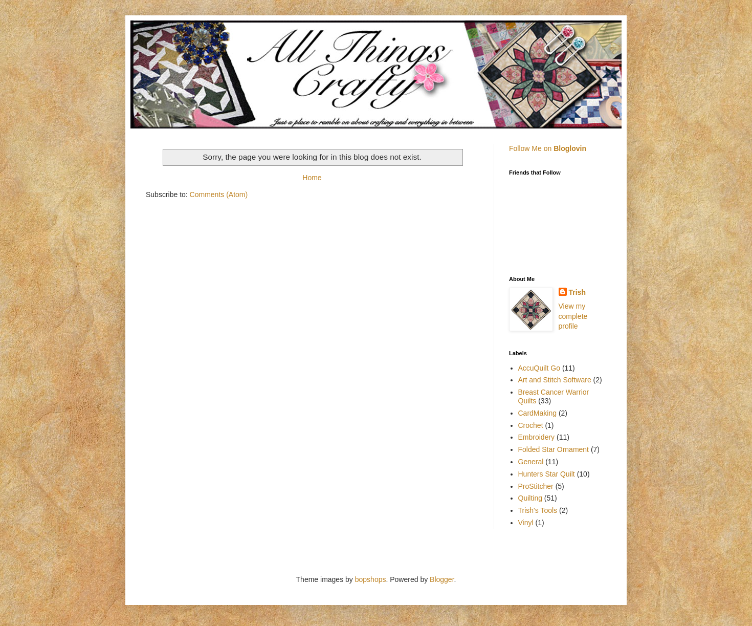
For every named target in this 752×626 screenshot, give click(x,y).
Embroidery (536, 437)
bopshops (370, 579)
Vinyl (526, 523)
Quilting (530, 498)
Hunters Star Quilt (546, 474)
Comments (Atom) (219, 194)
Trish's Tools (538, 510)
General (531, 462)
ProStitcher (536, 486)
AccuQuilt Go (539, 368)
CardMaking (537, 413)
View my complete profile (573, 316)
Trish (577, 292)
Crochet (530, 425)
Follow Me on (547, 148)
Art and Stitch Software (554, 380)
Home (311, 178)
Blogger (442, 579)
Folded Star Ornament (553, 449)
